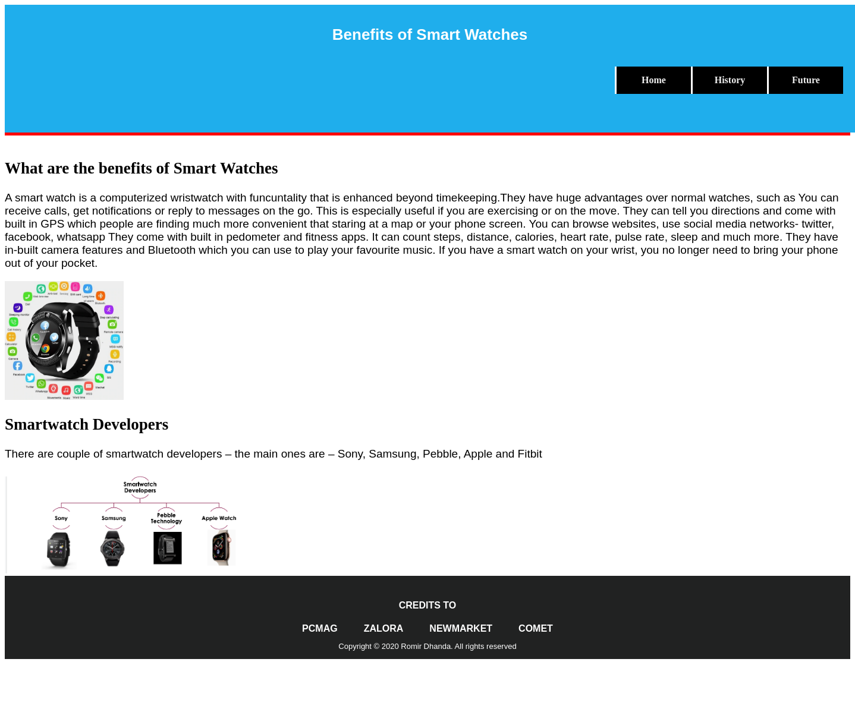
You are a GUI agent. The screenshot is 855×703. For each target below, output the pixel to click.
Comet (535, 628)
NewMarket (460, 628)
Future (806, 80)
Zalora (384, 628)
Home (654, 80)
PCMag (320, 628)
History (730, 80)
